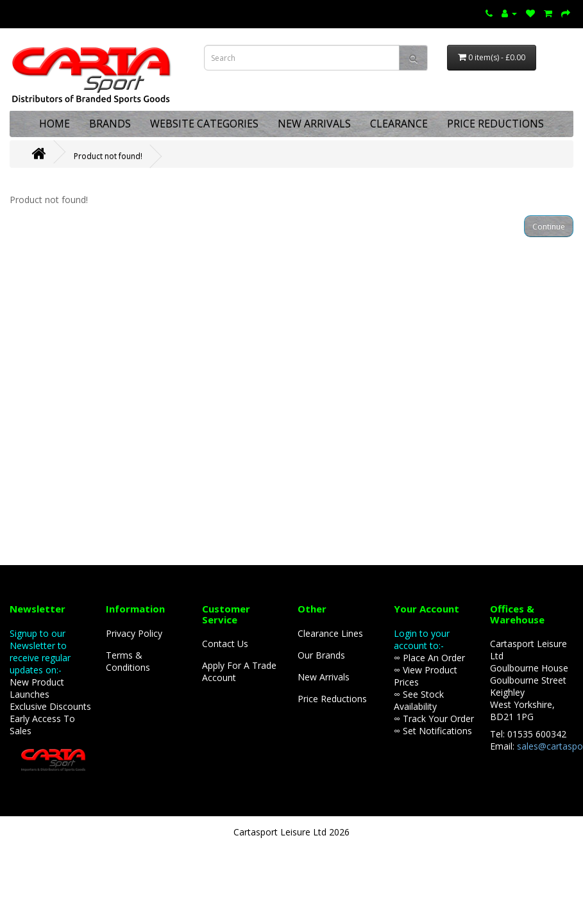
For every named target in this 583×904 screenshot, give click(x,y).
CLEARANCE (399, 124)
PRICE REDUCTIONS (495, 124)
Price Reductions (332, 699)
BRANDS (110, 124)
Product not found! (108, 156)
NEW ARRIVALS (314, 124)
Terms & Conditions (128, 661)
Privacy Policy (134, 633)
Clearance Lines (330, 633)
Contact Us (225, 643)
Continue (548, 226)
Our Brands (321, 655)
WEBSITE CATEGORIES (204, 124)
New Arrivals (324, 677)
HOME (54, 124)
